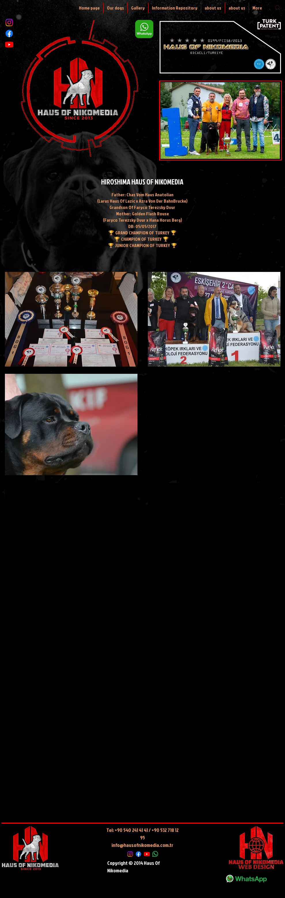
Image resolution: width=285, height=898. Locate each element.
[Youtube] (9, 44)
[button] (71, 319)
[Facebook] (9, 33)
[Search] (278, 8)
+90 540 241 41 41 (131, 830)
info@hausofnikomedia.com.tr (142, 845)
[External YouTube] (71, 533)
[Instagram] (9, 22)
